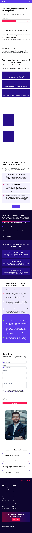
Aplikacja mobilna (5, 487)
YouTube (13, 491)
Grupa (13, 496)
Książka (13, 489)
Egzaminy (3, 496)
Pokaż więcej (16, 206)
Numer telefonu (5, 370)
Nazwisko (4, 365)
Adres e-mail (5, 375)
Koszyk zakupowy (5, 498)
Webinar (13, 487)
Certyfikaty (4, 493)
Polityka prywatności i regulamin (8, 526)
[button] (30, 1)
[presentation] (19, 398)
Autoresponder (4, 491)
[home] (4, 1)
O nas (13, 500)
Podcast (13, 493)
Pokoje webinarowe (5, 500)
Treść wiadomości (6, 381)
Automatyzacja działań (6, 489)
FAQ (12, 498)
